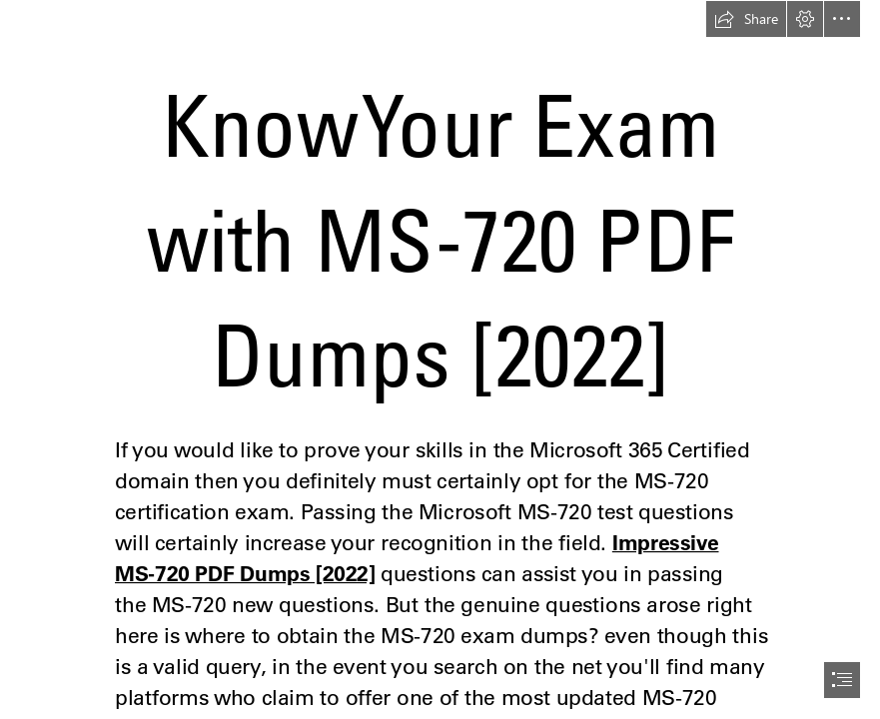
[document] (440, 359)
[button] (746, 19)
